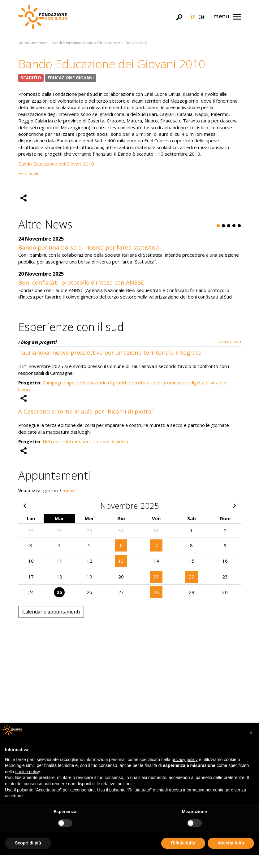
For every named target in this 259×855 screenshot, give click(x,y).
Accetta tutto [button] (231, 842)
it (193, 17)
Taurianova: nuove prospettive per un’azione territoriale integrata (110, 352)
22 (191, 577)
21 (156, 577)
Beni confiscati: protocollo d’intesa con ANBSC (81, 282)
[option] (129, 271)
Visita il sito (229, 342)
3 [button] (229, 226)
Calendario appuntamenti (51, 611)
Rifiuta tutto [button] (183, 842)
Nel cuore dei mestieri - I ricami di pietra (85, 441)
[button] (251, 733)
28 (156, 592)
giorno (50, 490)
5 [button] (239, 226)
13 (121, 561)
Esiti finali (28, 173)
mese (69, 490)
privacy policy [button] (185, 759)
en (201, 17)
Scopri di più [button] (28, 842)
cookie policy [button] (27, 771)
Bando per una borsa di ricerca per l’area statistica (88, 247)
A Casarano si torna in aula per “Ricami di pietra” (86, 411)
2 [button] (223, 226)
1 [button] (218, 226)
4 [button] (234, 226)
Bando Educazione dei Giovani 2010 (56, 164)
